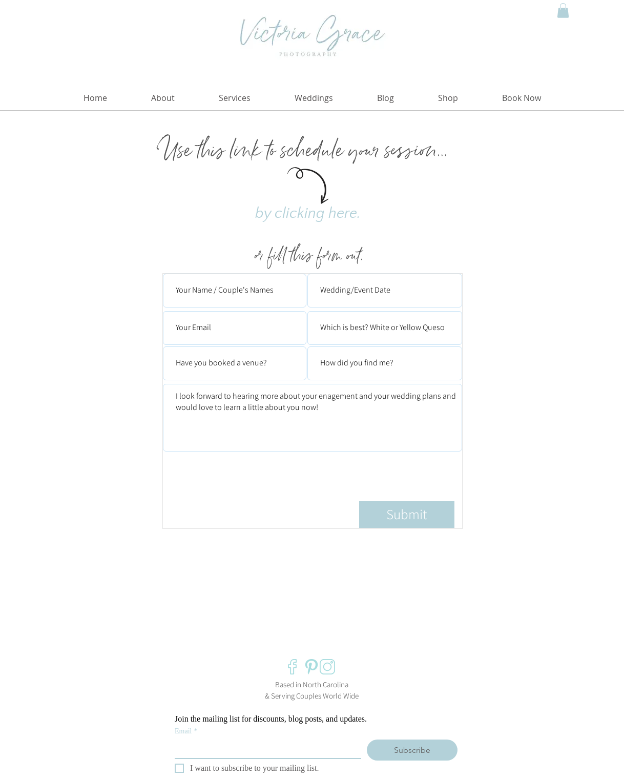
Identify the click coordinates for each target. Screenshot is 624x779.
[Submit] (406, 514)
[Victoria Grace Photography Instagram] (327, 666)
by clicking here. (308, 213)
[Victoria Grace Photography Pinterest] (311, 666)
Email (186, 731)
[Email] (265, 749)
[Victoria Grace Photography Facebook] (295, 666)
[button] (563, 10)
